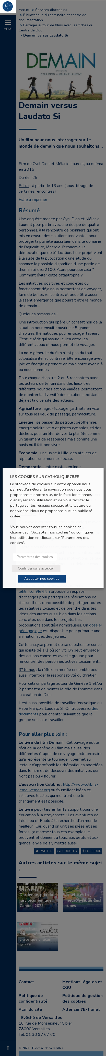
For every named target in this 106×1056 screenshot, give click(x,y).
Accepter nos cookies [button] (41, 578)
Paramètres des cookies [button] (35, 557)
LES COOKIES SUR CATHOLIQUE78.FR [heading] (44, 477)
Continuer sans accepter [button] (36, 568)
